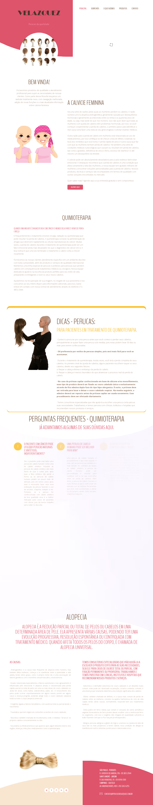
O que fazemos (109, 8)
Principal (83, 8)
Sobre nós (95, 8)
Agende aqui (79, 187)
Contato (135, 8)
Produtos (123, 8)
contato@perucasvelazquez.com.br (118, 794)
